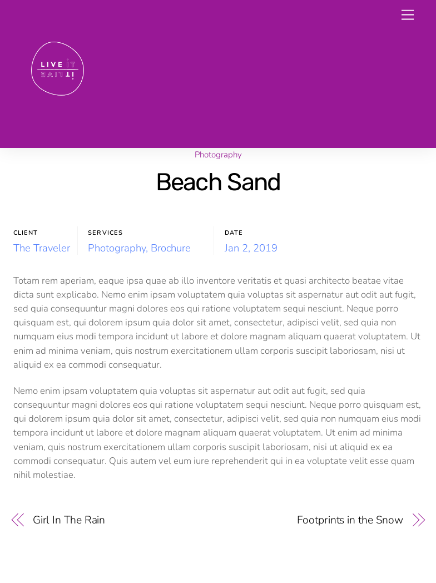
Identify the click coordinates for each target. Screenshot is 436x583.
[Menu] (408, 15)
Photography (218, 154)
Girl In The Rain (69, 520)
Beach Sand (218, 181)
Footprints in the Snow (350, 520)
